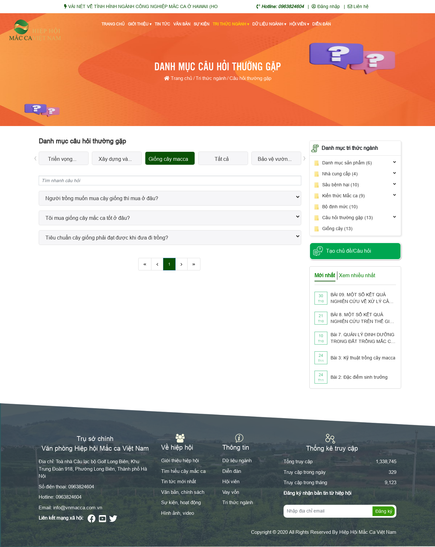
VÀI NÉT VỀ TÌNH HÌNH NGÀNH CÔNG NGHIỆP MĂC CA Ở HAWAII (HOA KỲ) (156, 6)
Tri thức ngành (231, 24)
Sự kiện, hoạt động (181, 502)
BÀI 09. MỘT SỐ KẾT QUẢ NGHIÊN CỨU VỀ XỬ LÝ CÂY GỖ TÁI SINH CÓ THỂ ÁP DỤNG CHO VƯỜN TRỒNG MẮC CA (361, 298)
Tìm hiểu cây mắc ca (183, 471)
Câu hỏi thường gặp (250, 78)
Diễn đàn (321, 24)
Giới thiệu (139, 24)
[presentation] (35, 157)
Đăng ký (383, 511)
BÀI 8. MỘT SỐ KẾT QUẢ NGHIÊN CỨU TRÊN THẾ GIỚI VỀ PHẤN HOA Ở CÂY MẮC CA (363, 318)
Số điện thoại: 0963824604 (66, 486)
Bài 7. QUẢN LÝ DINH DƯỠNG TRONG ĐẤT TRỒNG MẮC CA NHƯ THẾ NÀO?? (362, 338)
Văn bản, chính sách (182, 492)
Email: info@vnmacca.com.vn (70, 507)
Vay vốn (230, 492)
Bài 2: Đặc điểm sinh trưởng (359, 377)
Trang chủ (113, 24)
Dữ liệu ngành (269, 24)
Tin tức (162, 24)
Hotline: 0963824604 (60, 497)
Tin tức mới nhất (178, 481)
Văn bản (181, 24)
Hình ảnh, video (177, 513)
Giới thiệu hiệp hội (180, 460)
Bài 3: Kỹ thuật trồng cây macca (363, 357)
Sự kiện (201, 24)
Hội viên (299, 24)
